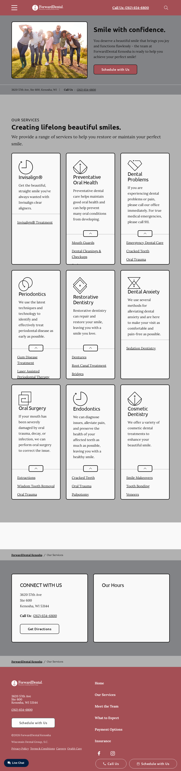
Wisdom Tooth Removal (36, 486)
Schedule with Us (115, 69)
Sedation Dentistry (141, 348)
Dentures (79, 357)
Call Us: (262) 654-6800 (130, 8)
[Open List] (90, 233)
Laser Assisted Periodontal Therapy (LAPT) (33, 377)
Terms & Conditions (42, 748)
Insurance (103, 741)
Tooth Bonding (137, 486)
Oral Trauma (136, 259)
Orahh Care (74, 748)
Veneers (132, 494)
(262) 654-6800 (86, 89)
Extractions (26, 478)
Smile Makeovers (139, 478)
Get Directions (39, 629)
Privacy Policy (20, 748)
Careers (61, 748)
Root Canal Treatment (89, 365)
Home (99, 683)
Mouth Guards (83, 243)
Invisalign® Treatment (35, 222)
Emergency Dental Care (144, 243)
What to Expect (107, 718)
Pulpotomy (80, 494)
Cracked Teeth (137, 251)
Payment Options (108, 729)
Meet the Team (106, 706)
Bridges (78, 374)
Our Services (105, 695)
